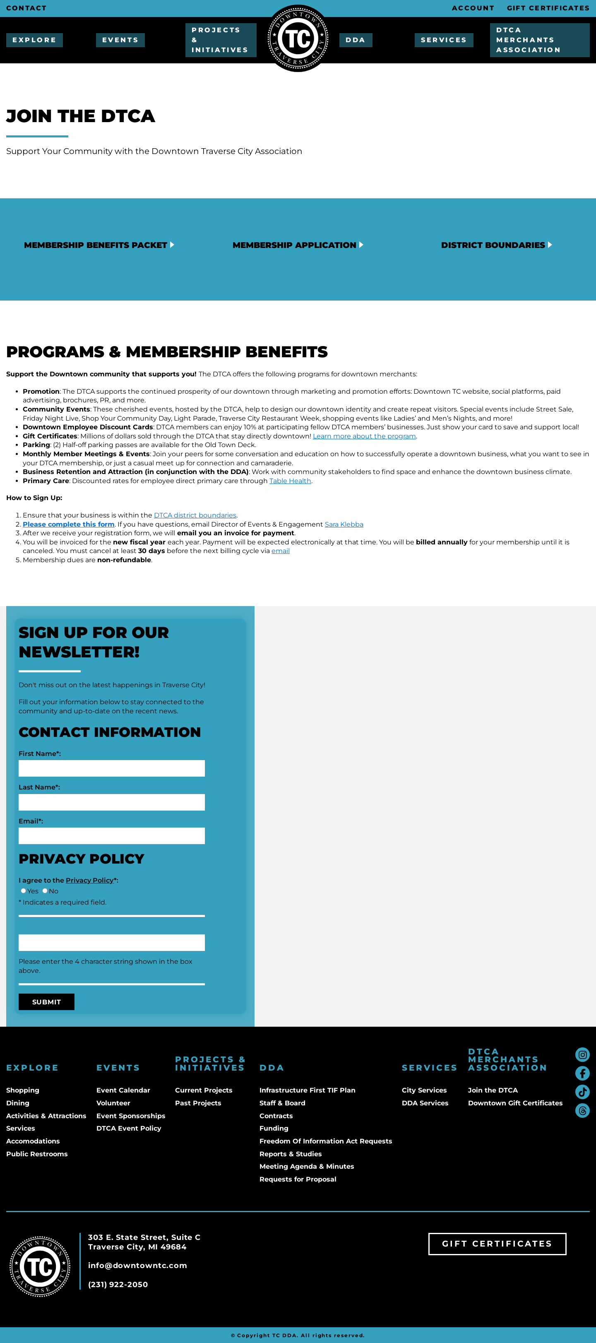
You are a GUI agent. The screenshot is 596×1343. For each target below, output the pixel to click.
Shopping (22, 1090)
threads (582, 1110)
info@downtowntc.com (137, 1265)
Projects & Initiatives (220, 40)
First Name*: (40, 754)
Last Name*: (39, 787)
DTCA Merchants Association (529, 40)
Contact (26, 8)
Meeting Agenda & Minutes (307, 1166)
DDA (356, 40)
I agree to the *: (68, 880)
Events (120, 40)
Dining (17, 1103)
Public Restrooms (37, 1154)
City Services (424, 1090)
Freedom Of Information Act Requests (326, 1141)
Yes (32, 891)
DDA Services (425, 1103)
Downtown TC (298, 38)
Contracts (276, 1116)
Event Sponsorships (131, 1116)
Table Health (290, 481)
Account (473, 8)
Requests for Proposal (298, 1179)
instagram (582, 1054)
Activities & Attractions (46, 1116)
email (281, 551)
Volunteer (113, 1103)
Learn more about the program (364, 436)
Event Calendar (123, 1090)
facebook (582, 1073)
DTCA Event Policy (128, 1128)
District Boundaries (493, 245)
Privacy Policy (90, 880)
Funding (274, 1128)
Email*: (31, 821)
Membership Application (294, 245)
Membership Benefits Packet (95, 245)
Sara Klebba (344, 524)
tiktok (582, 1092)
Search (437, 8)
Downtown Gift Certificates (515, 1103)
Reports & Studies (291, 1154)
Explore (34, 40)
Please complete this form (69, 524)
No (53, 891)
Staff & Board (282, 1103)
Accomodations (33, 1141)
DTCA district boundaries (195, 515)
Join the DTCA (493, 1090)
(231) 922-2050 (118, 1284)
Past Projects (198, 1103)
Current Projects (204, 1090)
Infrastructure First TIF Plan (308, 1090)
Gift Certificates (548, 8)
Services (444, 40)
